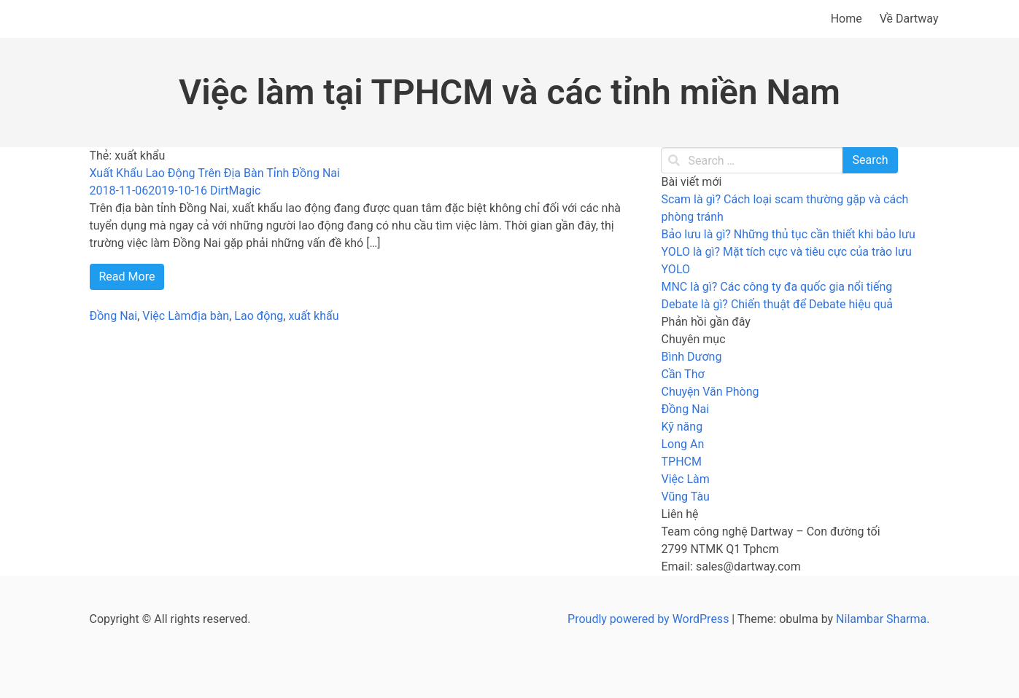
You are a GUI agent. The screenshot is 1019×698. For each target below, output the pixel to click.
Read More (127, 276)
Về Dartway (909, 19)
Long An (682, 444)
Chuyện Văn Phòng (710, 392)
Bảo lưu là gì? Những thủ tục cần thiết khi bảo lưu (788, 234)
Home (846, 19)
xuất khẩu (313, 316)
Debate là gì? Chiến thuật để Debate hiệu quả (777, 304)
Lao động (258, 316)
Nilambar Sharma (881, 619)
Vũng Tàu (685, 496)
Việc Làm (166, 316)
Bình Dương (691, 357)
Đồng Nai (114, 316)
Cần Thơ (682, 374)
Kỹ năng (681, 427)
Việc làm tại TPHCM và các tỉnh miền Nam (509, 92)
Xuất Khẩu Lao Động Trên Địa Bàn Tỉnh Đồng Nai (215, 173)
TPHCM (681, 461)
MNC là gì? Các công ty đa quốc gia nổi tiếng (776, 287)
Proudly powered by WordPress (649, 619)
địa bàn (210, 316)
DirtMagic (235, 190)
